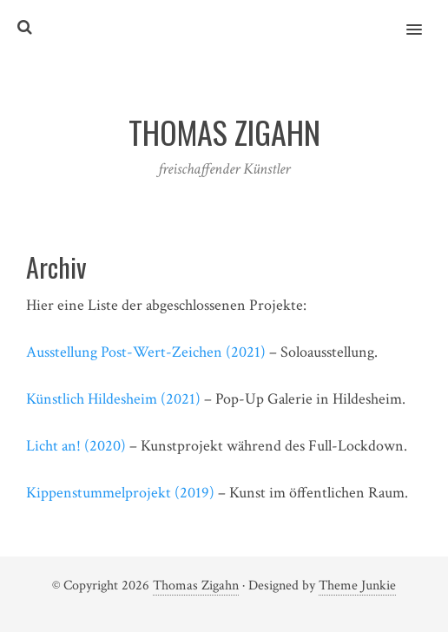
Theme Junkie (357, 585)
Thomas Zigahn (196, 585)
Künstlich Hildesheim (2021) (113, 399)
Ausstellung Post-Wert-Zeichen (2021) (146, 352)
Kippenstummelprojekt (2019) (120, 493)
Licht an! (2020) (76, 446)
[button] (424, 18)
